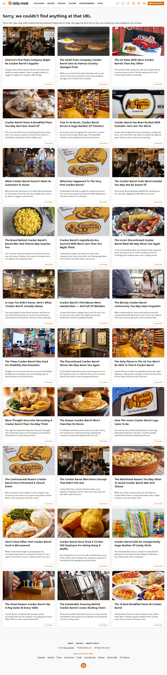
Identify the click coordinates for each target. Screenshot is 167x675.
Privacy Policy (92, 643)
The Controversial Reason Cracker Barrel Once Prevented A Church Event (25, 483)
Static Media (69, 648)
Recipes (51, 3)
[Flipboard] (139, 3)
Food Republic (90, 657)
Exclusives (39, 3)
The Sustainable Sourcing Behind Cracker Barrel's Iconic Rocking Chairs (83, 606)
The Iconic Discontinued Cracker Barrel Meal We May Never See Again (137, 242)
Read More (48, 84)
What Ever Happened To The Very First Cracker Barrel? (80, 183)
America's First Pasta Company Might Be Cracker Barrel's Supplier (27, 61)
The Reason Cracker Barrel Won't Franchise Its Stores (80, 422)
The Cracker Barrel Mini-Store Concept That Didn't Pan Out (83, 481)
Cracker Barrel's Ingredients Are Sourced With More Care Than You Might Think (81, 243)
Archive (79, 643)
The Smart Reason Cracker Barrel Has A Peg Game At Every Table (27, 606)
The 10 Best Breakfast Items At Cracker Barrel (138, 606)
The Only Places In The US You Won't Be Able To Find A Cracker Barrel (137, 363)
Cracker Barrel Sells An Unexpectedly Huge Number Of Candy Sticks (137, 543)
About (71, 643)
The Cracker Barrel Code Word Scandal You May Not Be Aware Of (138, 183)
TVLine (59, 657)
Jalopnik (51, 657)
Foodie (79, 657)
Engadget (41, 657)
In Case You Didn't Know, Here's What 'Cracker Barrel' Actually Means (28, 304)
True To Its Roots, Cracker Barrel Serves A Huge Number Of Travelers (82, 124)
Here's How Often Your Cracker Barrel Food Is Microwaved (28, 543)
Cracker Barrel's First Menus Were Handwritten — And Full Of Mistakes (82, 304)
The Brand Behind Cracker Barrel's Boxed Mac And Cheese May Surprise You (27, 243)
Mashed (101, 657)
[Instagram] (134, 3)
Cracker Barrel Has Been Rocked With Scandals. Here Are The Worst (137, 124)
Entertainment (86, 3)
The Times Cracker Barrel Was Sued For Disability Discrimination (26, 363)
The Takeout (125, 657)
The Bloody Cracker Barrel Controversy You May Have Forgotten (138, 304)
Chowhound (69, 657)
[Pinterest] (128, 3)
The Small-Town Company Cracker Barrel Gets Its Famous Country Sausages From (81, 63)
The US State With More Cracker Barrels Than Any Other (134, 61)
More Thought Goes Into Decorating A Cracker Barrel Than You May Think (28, 422)
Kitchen (61, 3)
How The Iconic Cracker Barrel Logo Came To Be (136, 422)
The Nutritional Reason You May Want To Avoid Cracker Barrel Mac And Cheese (138, 483)
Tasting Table (112, 657)
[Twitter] (123, 3)
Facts (100, 3)
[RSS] (144, 3)
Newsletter (155, 3)
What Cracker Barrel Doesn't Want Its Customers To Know (28, 183)
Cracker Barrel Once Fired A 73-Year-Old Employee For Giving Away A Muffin (82, 545)
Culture (72, 3)
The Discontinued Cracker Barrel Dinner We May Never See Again (80, 363)
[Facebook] (118, 3)
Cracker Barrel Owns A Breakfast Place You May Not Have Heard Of (28, 124)
